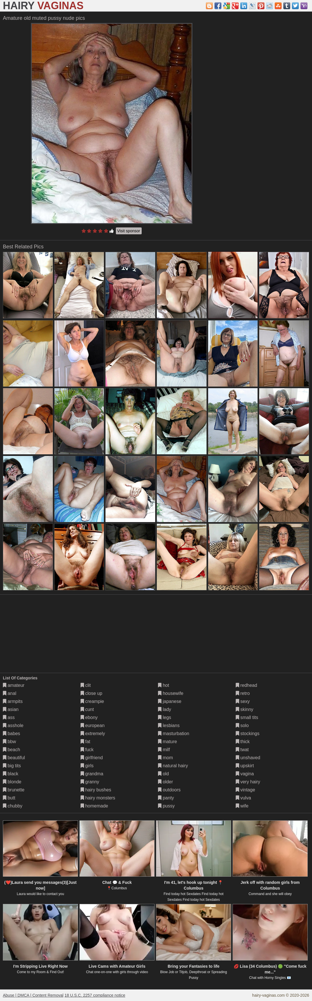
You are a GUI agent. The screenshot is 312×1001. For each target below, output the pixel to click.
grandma (92, 773)
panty (166, 797)
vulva (243, 797)
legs (164, 717)
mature (167, 741)
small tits (247, 717)
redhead (246, 685)
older (165, 781)
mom (165, 757)
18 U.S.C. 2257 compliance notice (95, 995)
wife (242, 805)
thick (243, 741)
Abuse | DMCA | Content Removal (33, 995)
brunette (13, 789)
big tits (12, 765)
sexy (243, 701)
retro (243, 693)
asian (11, 709)
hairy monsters (98, 797)
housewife (171, 693)
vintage (245, 789)
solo (242, 725)
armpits (13, 701)
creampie (92, 701)
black (10, 773)
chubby (12, 805)
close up (91, 693)
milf (164, 749)
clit (86, 685)
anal (9, 693)
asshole (13, 725)
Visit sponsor (128, 231)
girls (87, 765)
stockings (248, 733)
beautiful (14, 757)
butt (9, 797)
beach (11, 749)
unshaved (248, 757)
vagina (245, 773)
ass (9, 717)
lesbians (169, 725)
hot (163, 685)
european (93, 725)
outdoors (169, 789)
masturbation (173, 733)
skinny (244, 709)
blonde (12, 781)
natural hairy (173, 765)
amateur (13, 685)
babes (11, 733)
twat (242, 749)
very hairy (248, 781)
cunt (87, 709)
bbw (9, 741)
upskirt (245, 765)
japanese (169, 701)
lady (164, 709)
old (163, 773)
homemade (94, 805)
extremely (93, 733)
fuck (87, 749)
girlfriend (92, 757)
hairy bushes (96, 789)
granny (90, 781)
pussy (166, 805)
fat (85, 741)
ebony (89, 717)
